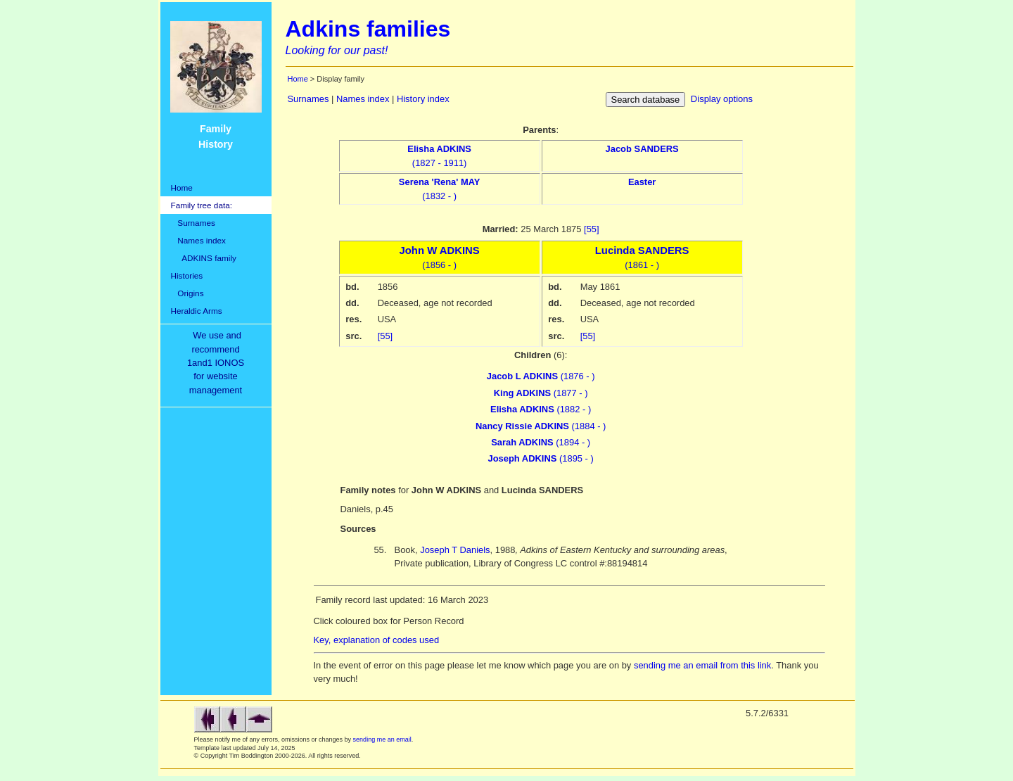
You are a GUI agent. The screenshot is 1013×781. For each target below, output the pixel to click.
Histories (187, 275)
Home (182, 187)
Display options (722, 99)
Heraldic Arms (196, 310)
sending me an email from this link (702, 665)
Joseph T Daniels (455, 550)
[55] (591, 229)
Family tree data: (202, 205)
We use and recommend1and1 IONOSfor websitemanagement (218, 362)
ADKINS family (203, 257)
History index (423, 99)
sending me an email (382, 739)
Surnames (193, 222)
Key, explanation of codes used (377, 640)
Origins (187, 293)
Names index (198, 240)
